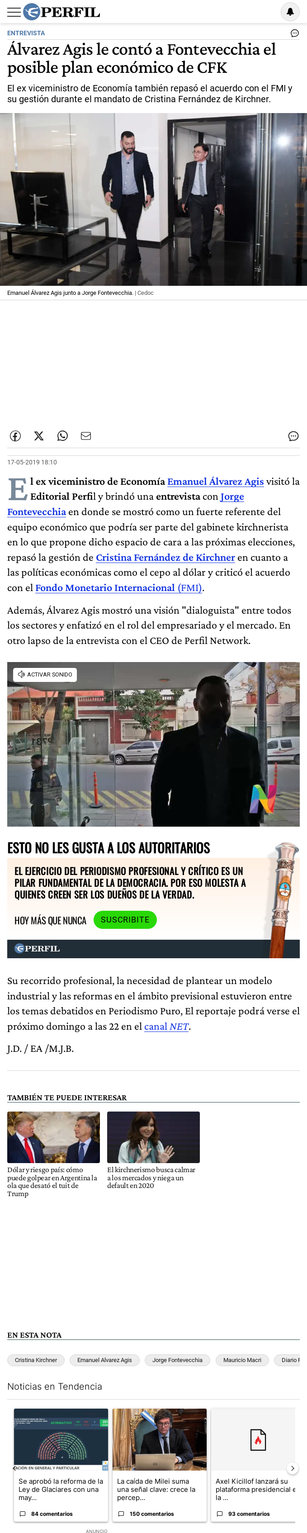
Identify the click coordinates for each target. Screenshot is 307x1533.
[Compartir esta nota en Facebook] (15, 436)
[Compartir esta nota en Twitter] (39, 436)
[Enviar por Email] (86, 436)
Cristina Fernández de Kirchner (165, 557)
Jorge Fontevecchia (177, 1360)
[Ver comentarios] (293, 35)
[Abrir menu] (14, 12)
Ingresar (267, 12)
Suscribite (125, 919)
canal (166, 1026)
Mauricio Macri (242, 1360)
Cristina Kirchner (36, 1360)
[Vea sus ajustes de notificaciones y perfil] (290, 12)
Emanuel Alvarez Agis (104, 1360)
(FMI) (118, 587)
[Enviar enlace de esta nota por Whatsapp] (62, 436)
